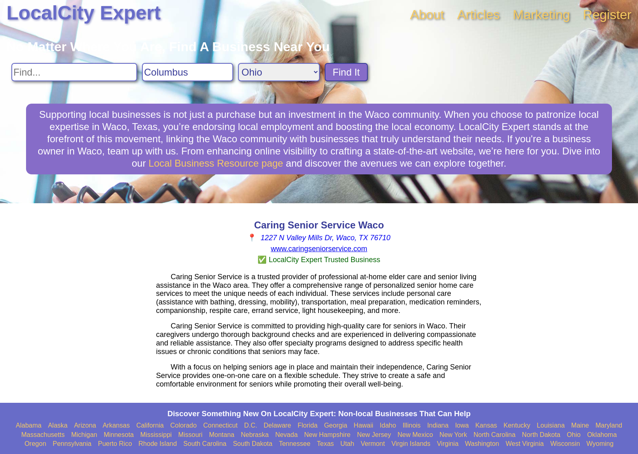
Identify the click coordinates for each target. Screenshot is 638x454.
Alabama (29, 425)
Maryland (608, 425)
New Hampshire (327, 434)
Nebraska (255, 434)
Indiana (438, 425)
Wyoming (600, 443)
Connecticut (220, 425)
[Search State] (279, 72)
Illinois (411, 425)
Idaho (388, 425)
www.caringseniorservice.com (319, 249)
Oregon (35, 443)
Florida (308, 425)
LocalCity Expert (84, 13)
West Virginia (525, 443)
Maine (580, 425)
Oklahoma (602, 434)
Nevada (286, 434)
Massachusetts (43, 434)
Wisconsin (565, 443)
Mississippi (156, 434)
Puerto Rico (115, 443)
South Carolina (205, 443)
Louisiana (551, 425)
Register (607, 14)
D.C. (250, 425)
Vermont (373, 443)
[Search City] (187, 72)
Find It (346, 72)
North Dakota (541, 434)
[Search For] (74, 72)
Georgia (335, 425)
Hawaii (363, 425)
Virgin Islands (410, 443)
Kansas (486, 425)
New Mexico (415, 434)
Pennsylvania (72, 443)
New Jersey (374, 434)
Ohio (574, 434)
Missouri (190, 434)
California (150, 425)
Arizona (85, 425)
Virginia (448, 443)
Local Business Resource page (216, 163)
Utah (347, 443)
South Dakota (252, 443)
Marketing (541, 14)
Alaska (58, 425)
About (427, 14)
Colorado (183, 425)
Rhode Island (157, 443)
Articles (478, 14)
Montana (221, 434)
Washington (482, 443)
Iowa (462, 425)
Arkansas (116, 425)
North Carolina (495, 434)
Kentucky (517, 425)
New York (453, 434)
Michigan (84, 434)
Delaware (277, 425)
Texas (325, 443)
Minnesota (119, 434)
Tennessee (294, 443)
